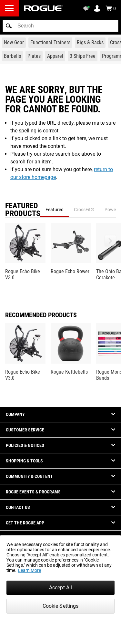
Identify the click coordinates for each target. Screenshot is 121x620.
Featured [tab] (54, 209)
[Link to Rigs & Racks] (90, 42)
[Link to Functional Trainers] (50, 42)
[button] (9, 26)
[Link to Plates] (34, 56)
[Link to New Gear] (14, 42)
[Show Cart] (111, 8)
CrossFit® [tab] (84, 209)
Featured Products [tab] (22, 209)
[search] (60, 26)
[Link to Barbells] (12, 56)
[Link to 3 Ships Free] (82, 56)
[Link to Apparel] (55, 56)
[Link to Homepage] (43, 8)
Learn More (29, 570)
